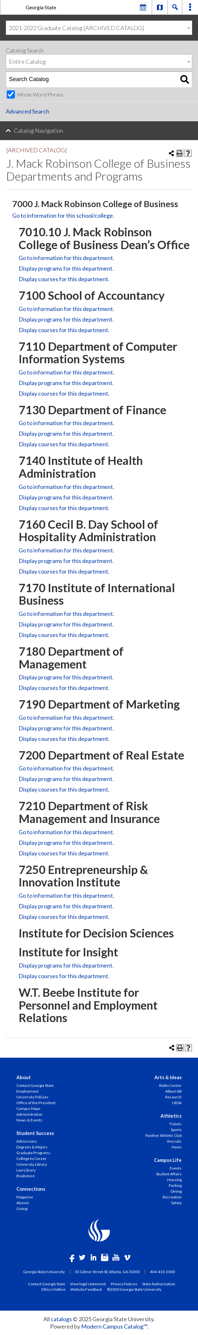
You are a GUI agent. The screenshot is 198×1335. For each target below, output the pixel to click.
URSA (177, 1102)
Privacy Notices (124, 1283)
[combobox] (99, 28)
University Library (31, 1164)
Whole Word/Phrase (40, 94)
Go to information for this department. (66, 257)
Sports (176, 1129)
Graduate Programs (33, 1152)
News (177, 1147)
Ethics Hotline (53, 1289)
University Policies (32, 1097)
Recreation (172, 1197)
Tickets (175, 1123)
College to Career (31, 1158)
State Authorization (158, 1283)
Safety (176, 1202)
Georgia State (41, 7)
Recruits (174, 1141)
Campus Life (168, 1160)
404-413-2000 (162, 1271)
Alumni (22, 1202)
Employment (27, 1091)
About (23, 1077)
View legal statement (88, 1283)
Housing (174, 1179)
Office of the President (36, 1102)
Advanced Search (27, 111)
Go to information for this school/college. (63, 215)
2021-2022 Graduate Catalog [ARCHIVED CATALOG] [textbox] (76, 27)
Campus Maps (28, 1108)
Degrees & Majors (31, 1147)
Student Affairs (169, 1173)
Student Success (35, 1133)
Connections (30, 1189)
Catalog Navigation (38, 130)
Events (176, 1168)
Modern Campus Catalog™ (114, 1326)
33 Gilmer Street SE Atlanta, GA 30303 (107, 1271)
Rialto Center (170, 1085)
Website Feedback (86, 1289)
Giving (21, 1208)
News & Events (29, 1120)
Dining (176, 1191)
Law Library (26, 1170)
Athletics (171, 1116)
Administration (29, 1114)
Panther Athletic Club (163, 1135)
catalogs (61, 1318)
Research (173, 1097)
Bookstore (25, 1175)
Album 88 (173, 1091)
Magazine (24, 1197)
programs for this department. (66, 268)
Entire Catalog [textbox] (27, 61)
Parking (175, 1185)
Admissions (26, 1141)
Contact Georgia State (35, 1085)
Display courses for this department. (64, 278)
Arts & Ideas (168, 1077)
